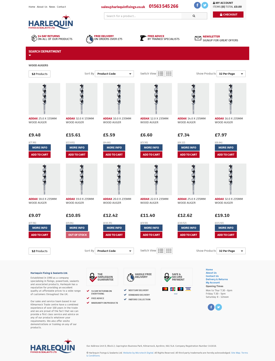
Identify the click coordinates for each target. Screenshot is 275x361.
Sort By (89, 73)
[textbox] (142, 16)
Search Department (45, 53)
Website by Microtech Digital (138, 352)
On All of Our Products (56, 38)
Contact (61, 6)
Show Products (206, 73)
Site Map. (236, 352)
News (52, 6)
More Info (39, 147)
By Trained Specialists (164, 38)
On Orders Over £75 (110, 38)
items (217, 6)
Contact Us (212, 276)
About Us (42, 6)
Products (41, 74)
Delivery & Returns (217, 279)
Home (32, 6)
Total (230, 6)
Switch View (148, 73)
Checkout (228, 14)
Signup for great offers (220, 38)
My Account (223, 3)
